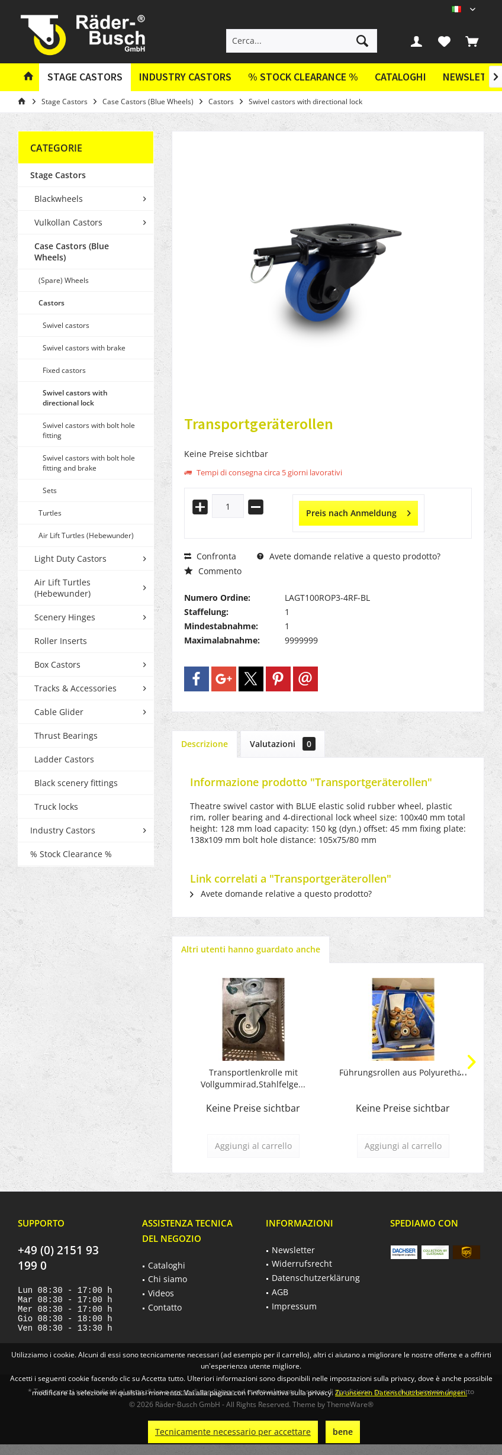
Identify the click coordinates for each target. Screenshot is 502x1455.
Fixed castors (64, 370)
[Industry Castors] (185, 77)
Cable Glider (58, 711)
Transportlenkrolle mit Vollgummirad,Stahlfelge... (253, 1078)
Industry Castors (62, 830)
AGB (280, 1292)
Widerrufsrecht (302, 1263)
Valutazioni (283, 744)
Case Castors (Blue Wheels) (71, 251)
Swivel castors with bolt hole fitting (89, 430)
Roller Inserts (60, 640)
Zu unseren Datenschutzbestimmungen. (401, 1393)
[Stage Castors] (85, 77)
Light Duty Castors (70, 558)
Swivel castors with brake (84, 348)
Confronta (210, 556)
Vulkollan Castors (68, 222)
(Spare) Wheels (63, 280)
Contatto (165, 1307)
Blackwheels (58, 198)
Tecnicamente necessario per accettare (233, 1431)
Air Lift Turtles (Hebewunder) (86, 535)
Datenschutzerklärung (316, 1277)
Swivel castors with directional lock (75, 398)
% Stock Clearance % (71, 854)
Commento (213, 571)
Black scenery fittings (76, 782)
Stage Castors (58, 175)
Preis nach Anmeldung (358, 511)
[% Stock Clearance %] (303, 77)
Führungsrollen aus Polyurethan (403, 1072)
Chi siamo (167, 1279)
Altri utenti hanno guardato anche (250, 949)
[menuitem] (471, 41)
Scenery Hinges (64, 617)
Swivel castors (66, 325)
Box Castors (57, 664)
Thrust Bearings (66, 735)
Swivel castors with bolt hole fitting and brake (89, 463)
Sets (50, 490)
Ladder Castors (64, 759)
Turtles (50, 513)
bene (343, 1431)
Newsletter (293, 1250)
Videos (161, 1293)
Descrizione (204, 743)
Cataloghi (400, 76)
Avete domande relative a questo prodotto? (348, 556)
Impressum (294, 1306)
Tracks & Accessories (75, 688)
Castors (51, 303)
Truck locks (56, 806)
